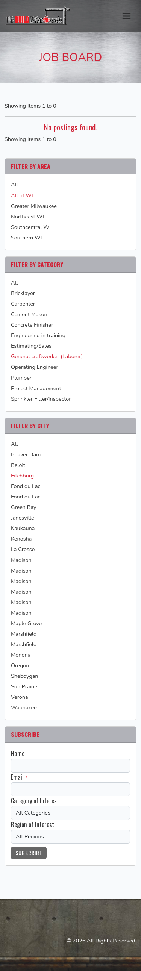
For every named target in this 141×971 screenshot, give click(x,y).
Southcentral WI (31, 227)
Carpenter (23, 304)
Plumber (21, 378)
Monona (20, 655)
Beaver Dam (26, 454)
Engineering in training (38, 335)
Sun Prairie (24, 686)
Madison (21, 560)
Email (17, 777)
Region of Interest (32, 824)
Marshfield (23, 634)
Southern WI (26, 237)
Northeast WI (27, 216)
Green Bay (23, 507)
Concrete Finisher (32, 325)
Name (17, 753)
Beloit (18, 465)
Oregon (20, 665)
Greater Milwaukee (34, 206)
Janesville (22, 517)
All (14, 184)
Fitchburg (22, 475)
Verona (19, 697)
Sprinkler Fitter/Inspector (41, 399)
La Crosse (23, 549)
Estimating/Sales (31, 346)
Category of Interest (35, 800)
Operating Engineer (34, 367)
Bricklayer (23, 293)
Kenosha (21, 538)
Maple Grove (26, 623)
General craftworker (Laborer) (47, 356)
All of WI (22, 195)
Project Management (36, 388)
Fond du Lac (25, 486)
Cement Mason (29, 314)
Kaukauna (23, 528)
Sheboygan (24, 676)
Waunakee (24, 707)
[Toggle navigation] (126, 16)
